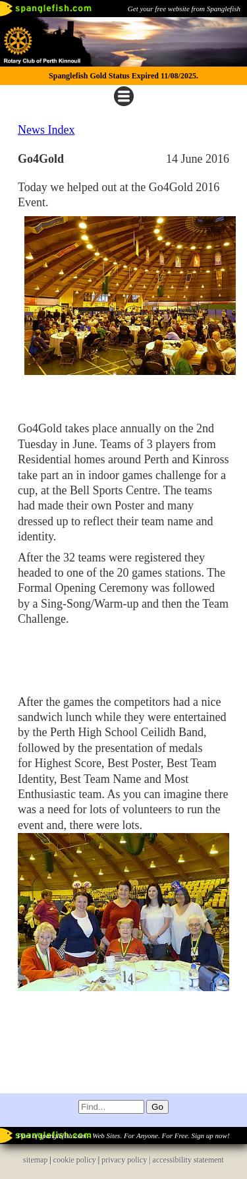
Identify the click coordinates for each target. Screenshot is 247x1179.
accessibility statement (188, 1160)
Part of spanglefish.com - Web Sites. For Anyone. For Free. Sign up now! (123, 1135)
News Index (46, 129)
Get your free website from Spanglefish (184, 9)
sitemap (35, 1160)
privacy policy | (126, 1160)
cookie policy (74, 1160)
